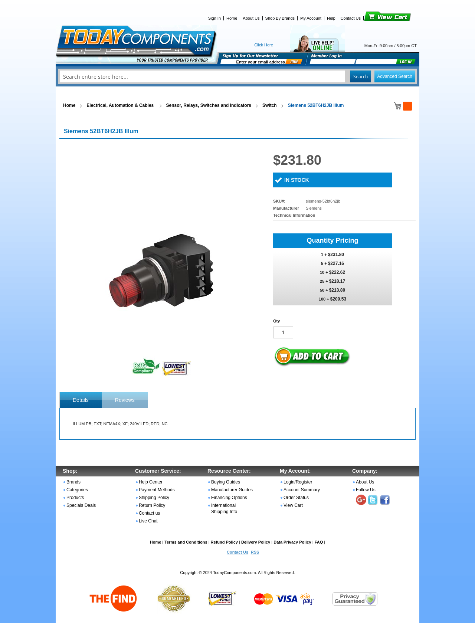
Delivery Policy (255, 542)
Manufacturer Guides (232, 489)
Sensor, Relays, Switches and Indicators (208, 105)
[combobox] (237, 76)
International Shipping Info (224, 508)
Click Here (263, 45)
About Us (251, 18)
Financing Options (229, 497)
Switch (269, 105)
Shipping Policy (154, 497)
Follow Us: (366, 489)
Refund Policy (224, 542)
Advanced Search (394, 76)
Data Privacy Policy (292, 542)
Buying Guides (225, 482)
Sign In (214, 18)
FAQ (319, 542)
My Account (310, 18)
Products (75, 497)
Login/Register (298, 482)
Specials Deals (81, 505)
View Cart (375, 18)
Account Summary (302, 489)
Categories (77, 489)
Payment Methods (157, 489)
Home (231, 18)
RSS (255, 552)
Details (81, 400)
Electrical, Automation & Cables (120, 105)
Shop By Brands (280, 18)
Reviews (125, 400)
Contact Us (351, 18)
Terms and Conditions (185, 542)
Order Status (296, 497)
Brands (73, 482)
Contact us (149, 513)
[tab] (80, 400)
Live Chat (148, 521)
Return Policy (152, 505)
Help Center (151, 482)
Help (331, 18)
